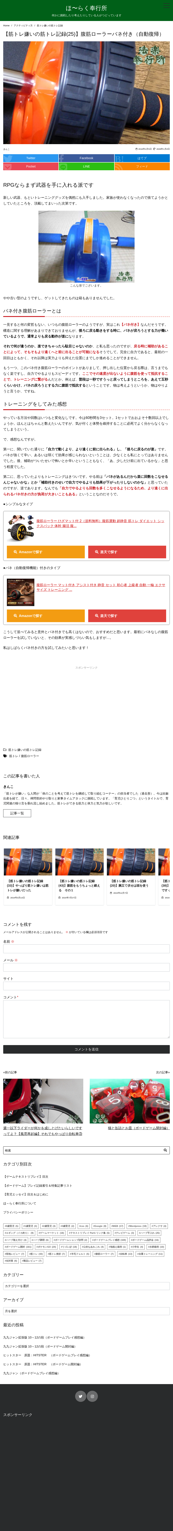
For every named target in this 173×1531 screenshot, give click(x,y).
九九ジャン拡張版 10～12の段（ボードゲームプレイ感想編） (44, 1337)
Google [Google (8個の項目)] (100, 1226)
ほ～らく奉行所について (19, 1203)
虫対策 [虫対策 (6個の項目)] (11, 1260)
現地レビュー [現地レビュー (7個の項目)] (15, 1254)
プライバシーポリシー (18, 1212)
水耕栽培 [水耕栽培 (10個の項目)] (156, 1247)
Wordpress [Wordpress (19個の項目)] (138, 1226)
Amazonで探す (30, 552)
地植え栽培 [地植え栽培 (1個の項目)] (118, 1247)
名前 (8, 941)
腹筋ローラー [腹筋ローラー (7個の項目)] (105, 1254)
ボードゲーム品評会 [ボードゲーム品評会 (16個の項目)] (145, 1240)
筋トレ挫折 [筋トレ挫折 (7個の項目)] (57, 1254)
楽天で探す (108, 552)
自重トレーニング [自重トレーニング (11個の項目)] (151, 1254)
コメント (10, 997)
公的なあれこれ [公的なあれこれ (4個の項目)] (93, 1247)
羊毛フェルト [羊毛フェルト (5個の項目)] (80, 1254)
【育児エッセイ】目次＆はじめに (25, 1194)
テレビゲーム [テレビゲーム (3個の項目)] (125, 1233)
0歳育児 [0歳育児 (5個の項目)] (12, 1226)
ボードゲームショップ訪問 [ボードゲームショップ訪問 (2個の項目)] (71, 1240)
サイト (8, 978)
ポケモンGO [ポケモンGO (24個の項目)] (47, 1247)
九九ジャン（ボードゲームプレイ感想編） (31, 1373)
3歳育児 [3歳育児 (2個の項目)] (68, 1226)
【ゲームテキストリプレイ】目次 (25, 1176)
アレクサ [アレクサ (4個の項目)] (159, 1226)
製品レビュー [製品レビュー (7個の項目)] (32, 1260)
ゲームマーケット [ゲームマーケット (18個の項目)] (52, 1233)
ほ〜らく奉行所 (86, 8)
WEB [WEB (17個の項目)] (118, 1226)
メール (10, 960)
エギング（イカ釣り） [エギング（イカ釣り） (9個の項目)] (19, 1233)
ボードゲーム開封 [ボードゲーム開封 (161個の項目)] (18, 1247)
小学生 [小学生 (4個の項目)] (137, 1247)
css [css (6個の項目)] (84, 1226)
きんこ (6, 149)
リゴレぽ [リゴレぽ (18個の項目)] (69, 1247)
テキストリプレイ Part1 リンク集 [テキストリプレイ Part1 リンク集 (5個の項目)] (90, 1233)
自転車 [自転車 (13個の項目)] (126, 1254)
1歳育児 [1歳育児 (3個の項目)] (31, 1226)
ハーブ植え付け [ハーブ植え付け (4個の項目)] (16, 1240)
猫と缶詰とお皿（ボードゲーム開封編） (139, 1128)
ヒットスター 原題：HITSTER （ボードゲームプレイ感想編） (47, 1355)
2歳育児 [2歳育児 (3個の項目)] (49, 1226)
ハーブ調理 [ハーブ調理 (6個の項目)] (41, 1240)
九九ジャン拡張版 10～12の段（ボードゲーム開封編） (40, 1346)
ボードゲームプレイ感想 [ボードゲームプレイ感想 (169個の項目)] (110, 1240)
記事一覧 (17, 813)
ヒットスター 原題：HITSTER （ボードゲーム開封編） (43, 1364)
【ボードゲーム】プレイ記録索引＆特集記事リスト (37, 1185)
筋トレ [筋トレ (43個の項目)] (36, 1254)
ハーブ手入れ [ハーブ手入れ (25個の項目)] (150, 1233)
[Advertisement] (44, 701)
